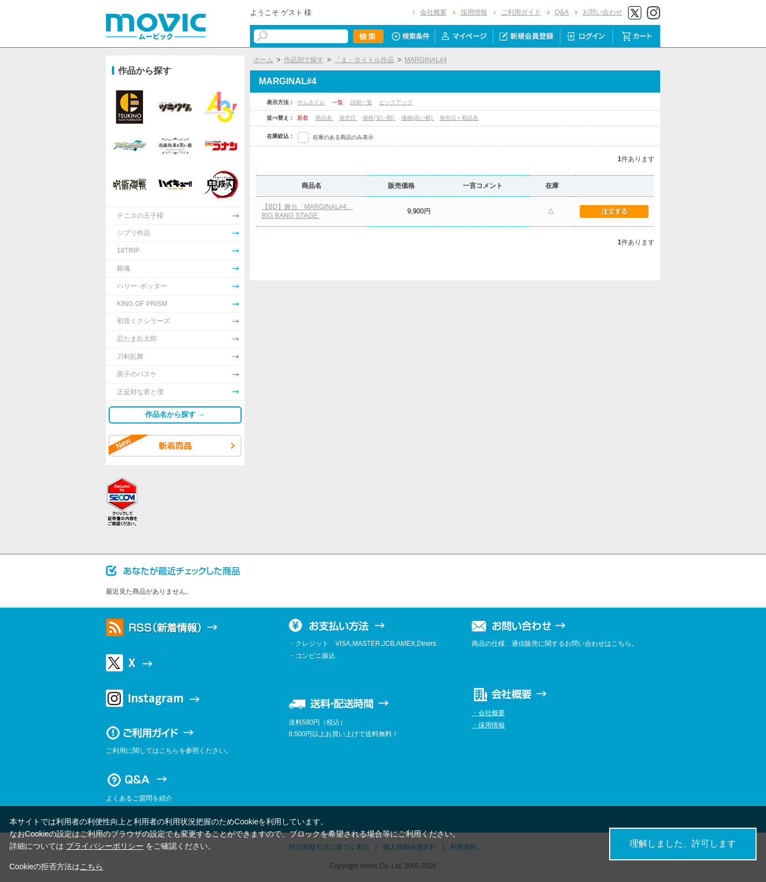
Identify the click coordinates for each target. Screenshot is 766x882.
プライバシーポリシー (105, 846)
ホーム (263, 60)
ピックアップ (395, 102)
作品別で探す (304, 60)
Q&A (562, 12)
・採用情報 (488, 725)
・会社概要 (488, 713)
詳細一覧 (361, 102)
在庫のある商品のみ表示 (343, 137)
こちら (91, 866)
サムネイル (311, 102)
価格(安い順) (378, 118)
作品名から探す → (175, 414)
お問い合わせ (602, 12)
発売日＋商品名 (459, 118)
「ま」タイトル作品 (364, 60)
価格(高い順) (417, 118)
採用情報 (474, 12)
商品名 (324, 118)
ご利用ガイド (521, 12)
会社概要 (433, 12)
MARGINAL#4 (426, 60)
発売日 (348, 118)
